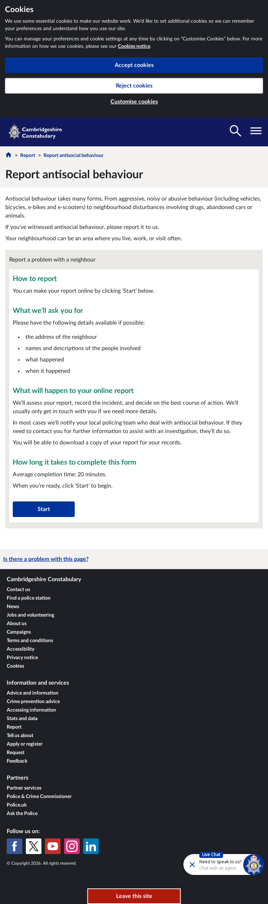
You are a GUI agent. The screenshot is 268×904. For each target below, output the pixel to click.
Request (15, 752)
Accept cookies (134, 65)
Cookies (15, 666)
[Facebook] (14, 846)
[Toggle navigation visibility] (256, 131)
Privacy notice (22, 657)
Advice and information (32, 693)
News (13, 606)
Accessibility (20, 649)
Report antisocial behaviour (73, 155)
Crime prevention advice (33, 701)
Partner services (24, 788)
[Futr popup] (205, 864)
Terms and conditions (30, 640)
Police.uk (17, 805)
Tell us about (20, 735)
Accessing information (31, 710)
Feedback (17, 761)
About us (17, 623)
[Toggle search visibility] (235, 131)
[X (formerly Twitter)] (33, 846)
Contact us (18, 589)
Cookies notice (134, 46)
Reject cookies (134, 86)
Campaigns (19, 632)
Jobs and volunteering (30, 615)
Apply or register (24, 744)
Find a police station (29, 598)
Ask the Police (22, 813)
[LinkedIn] (91, 846)
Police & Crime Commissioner (39, 796)
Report (27, 155)
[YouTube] (53, 846)
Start (44, 509)
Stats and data (22, 718)
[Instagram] (72, 846)
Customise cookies (134, 102)
